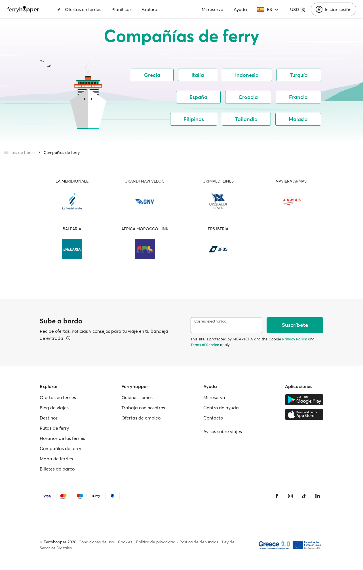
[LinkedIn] (317, 496)
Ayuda (240, 9)
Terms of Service (205, 344)
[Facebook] (276, 496)
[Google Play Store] (304, 399)
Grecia (152, 75)
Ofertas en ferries (79, 9)
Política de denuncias (199, 541)
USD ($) (297, 9)
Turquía (299, 75)
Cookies (125, 541)
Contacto (213, 418)
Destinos (49, 418)
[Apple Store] (304, 414)
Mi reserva (212, 9)
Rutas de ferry (54, 428)
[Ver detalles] (68, 338)
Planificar (121, 9)
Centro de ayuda (221, 407)
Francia (298, 97)
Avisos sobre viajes (222, 431)
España (198, 97)
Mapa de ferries (56, 458)
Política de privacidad (156, 541)
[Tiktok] (304, 496)
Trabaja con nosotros (143, 407)
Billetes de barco (19, 152)
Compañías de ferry (62, 152)
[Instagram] (290, 496)
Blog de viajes (54, 407)
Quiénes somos (137, 397)
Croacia (248, 97)
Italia (197, 75)
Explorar (150, 9)
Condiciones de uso (96, 541)
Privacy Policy (294, 339)
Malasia (298, 119)
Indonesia (247, 75)
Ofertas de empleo (141, 418)
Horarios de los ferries (62, 438)
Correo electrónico (210, 321)
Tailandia (246, 119)
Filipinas (193, 119)
